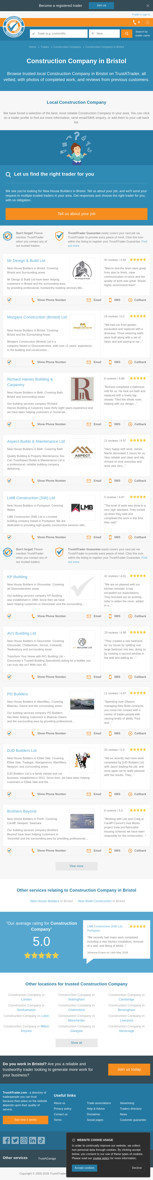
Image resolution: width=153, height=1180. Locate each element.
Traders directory (131, 1108)
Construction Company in (26, 1016)
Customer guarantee (133, 1119)
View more (76, 866)
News (123, 1114)
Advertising (127, 1103)
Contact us (60, 1114)
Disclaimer (93, 1114)
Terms (58, 1119)
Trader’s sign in (141, 14)
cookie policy (101, 1158)
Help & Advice (96, 1108)
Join (101, 5)
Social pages (95, 1119)
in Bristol (51, 901)
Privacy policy (63, 1108)
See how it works (25, 1119)
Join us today (129, 1069)
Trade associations (99, 1103)
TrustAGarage (47, 1158)
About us (59, 1103)
